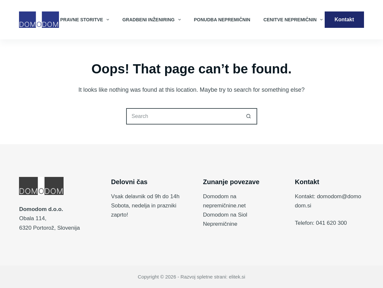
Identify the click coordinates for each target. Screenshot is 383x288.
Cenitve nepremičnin (294, 20)
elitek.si (237, 276)
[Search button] (249, 116)
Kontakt (344, 19)
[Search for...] (183, 116)
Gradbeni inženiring (152, 20)
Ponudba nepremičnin (222, 19)
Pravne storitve (86, 20)
